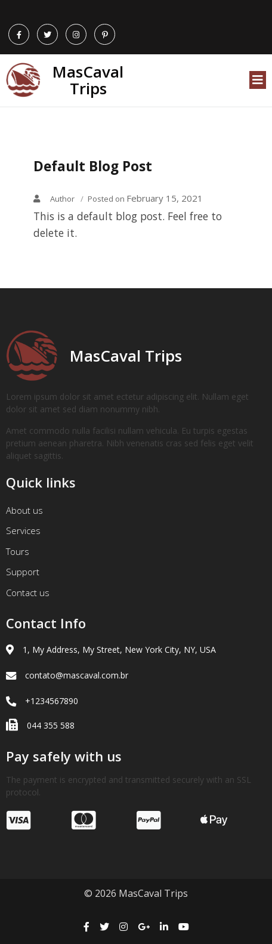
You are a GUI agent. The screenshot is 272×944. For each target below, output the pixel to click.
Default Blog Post (92, 166)
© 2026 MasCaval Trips (136, 893)
